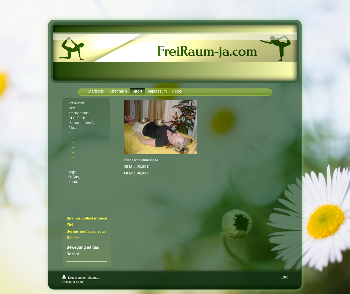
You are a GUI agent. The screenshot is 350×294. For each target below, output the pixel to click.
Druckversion (74, 277)
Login (284, 276)
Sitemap (93, 277)
